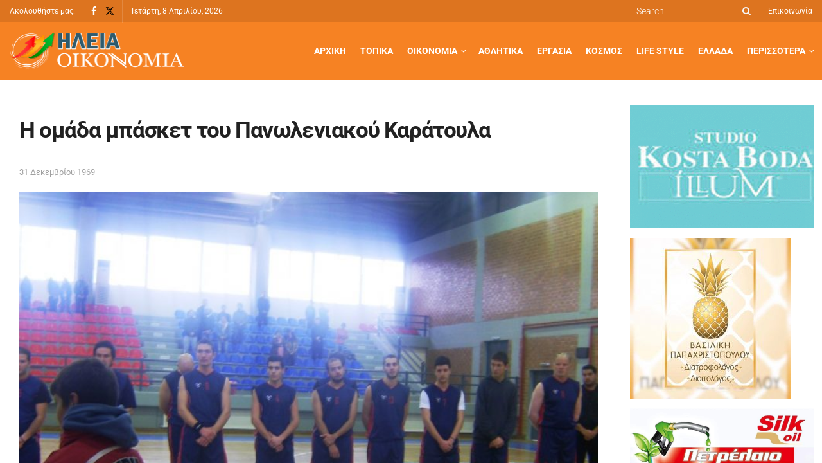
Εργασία (554, 51)
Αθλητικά (500, 51)
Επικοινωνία (790, 10)
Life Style (660, 51)
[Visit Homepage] (97, 51)
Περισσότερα (776, 51)
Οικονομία (432, 51)
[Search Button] (744, 11)
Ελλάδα (715, 51)
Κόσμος (604, 51)
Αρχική (330, 51)
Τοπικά (376, 51)
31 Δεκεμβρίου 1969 (57, 172)
